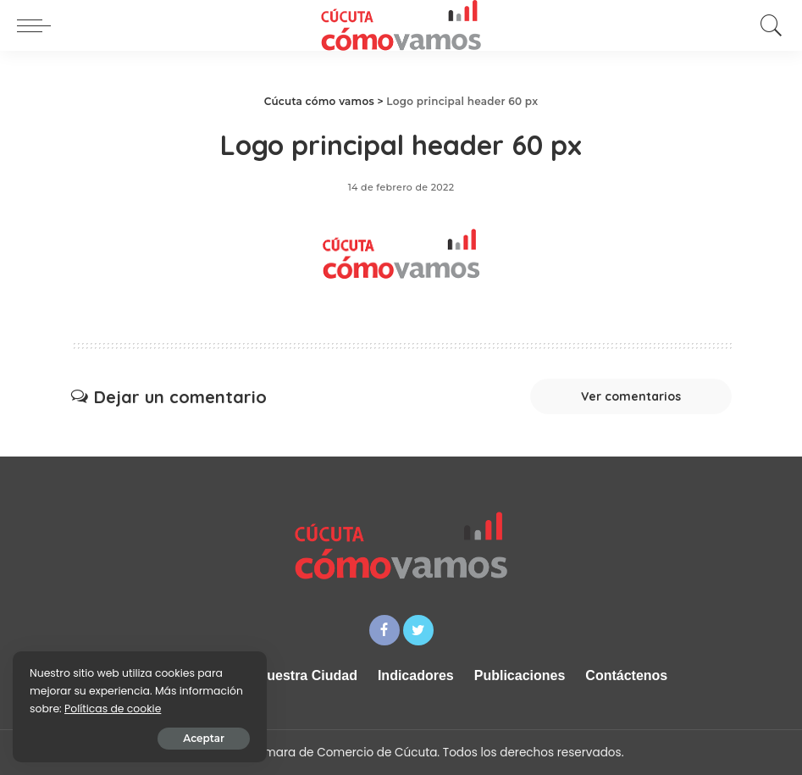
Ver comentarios (631, 396)
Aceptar (203, 738)
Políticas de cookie (112, 708)
